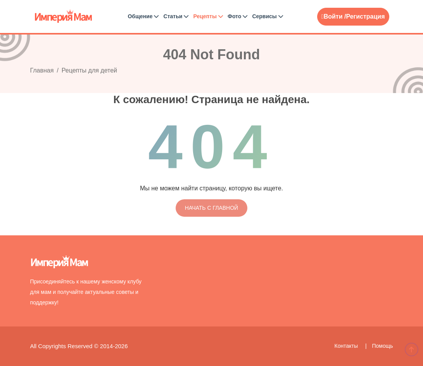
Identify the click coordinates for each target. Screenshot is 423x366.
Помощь (382, 346)
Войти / (333, 16)
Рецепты (208, 16)
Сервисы (267, 16)
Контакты (347, 346)
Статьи (176, 16)
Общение (143, 16)
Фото (237, 16)
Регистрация (365, 16)
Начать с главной (211, 208)
